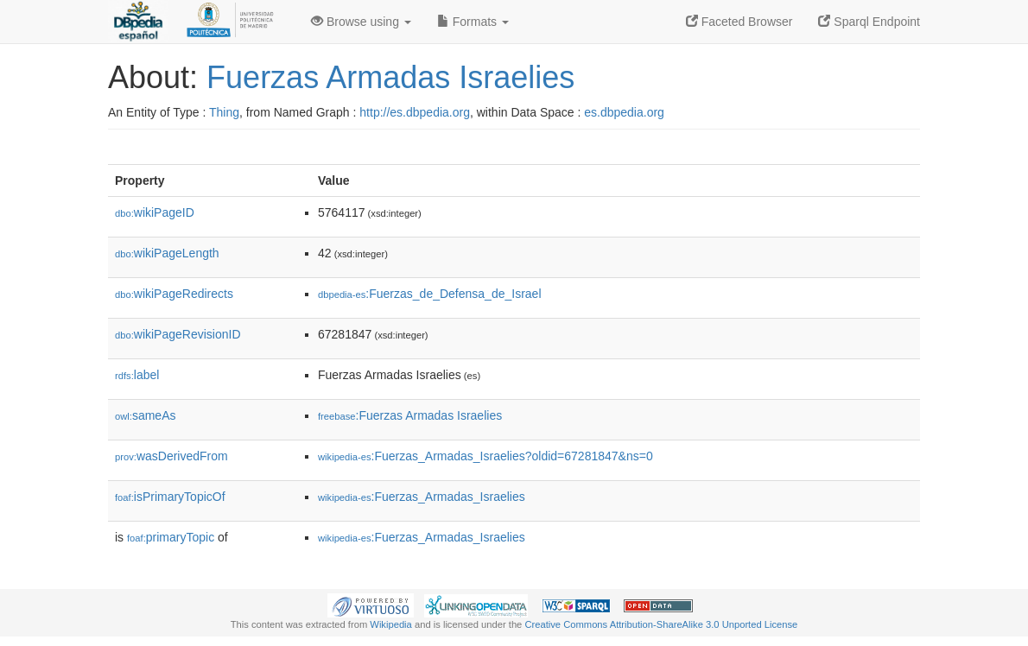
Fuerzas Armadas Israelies (390, 77)
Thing (224, 112)
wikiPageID (154, 212)
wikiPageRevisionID (178, 334)
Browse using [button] (361, 21)
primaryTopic (170, 537)
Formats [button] (473, 21)
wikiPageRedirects (174, 294)
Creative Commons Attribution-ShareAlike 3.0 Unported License (660, 624)
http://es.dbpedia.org (414, 112)
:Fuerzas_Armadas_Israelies (421, 497)
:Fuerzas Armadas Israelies (410, 415)
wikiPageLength (167, 253)
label (137, 375)
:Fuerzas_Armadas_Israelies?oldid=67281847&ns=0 (485, 456)
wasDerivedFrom (171, 456)
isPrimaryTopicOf (170, 497)
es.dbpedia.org (624, 112)
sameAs (145, 415)
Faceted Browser (739, 21)
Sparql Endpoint (869, 21)
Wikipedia (391, 624)
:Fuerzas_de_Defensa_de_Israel (430, 294)
